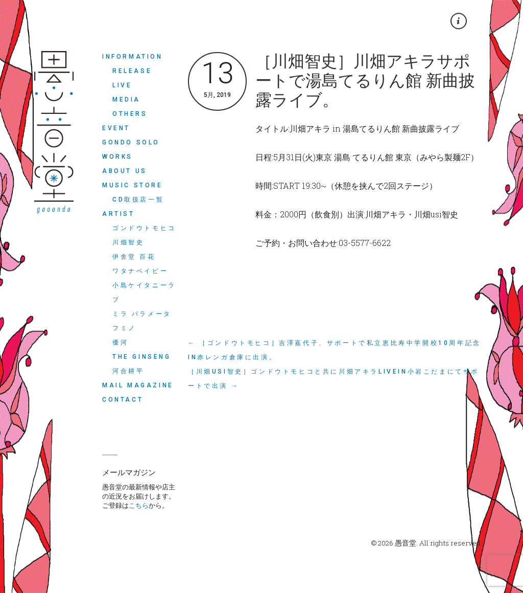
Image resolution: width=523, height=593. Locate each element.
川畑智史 (128, 242)
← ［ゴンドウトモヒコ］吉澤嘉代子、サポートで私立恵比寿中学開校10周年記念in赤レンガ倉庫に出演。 (334, 350)
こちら (139, 505)
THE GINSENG (141, 356)
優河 (120, 342)
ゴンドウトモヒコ (144, 228)
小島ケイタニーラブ (144, 292)
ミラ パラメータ (142, 313)
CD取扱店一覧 (138, 199)
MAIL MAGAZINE (138, 385)
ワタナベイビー (140, 271)
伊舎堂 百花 (134, 256)
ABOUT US (124, 171)
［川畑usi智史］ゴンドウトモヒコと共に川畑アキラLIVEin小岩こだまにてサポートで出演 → (333, 378)
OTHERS (130, 113)
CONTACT (122, 399)
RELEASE (132, 71)
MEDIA (126, 99)
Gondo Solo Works (131, 149)
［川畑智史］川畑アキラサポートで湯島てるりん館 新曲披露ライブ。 (365, 81)
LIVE (122, 85)
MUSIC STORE (132, 185)
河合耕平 (128, 371)
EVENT (116, 128)
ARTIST (118, 213)
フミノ (124, 328)
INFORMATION (132, 56)
